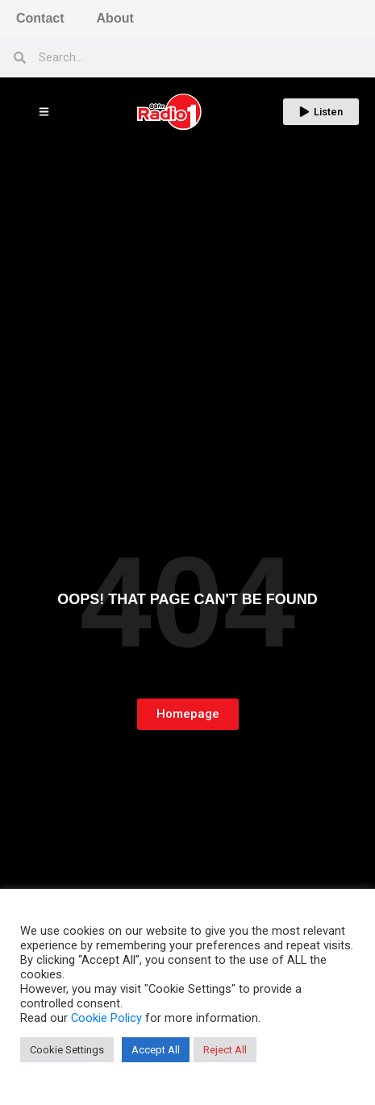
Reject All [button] (225, 1050)
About (115, 18)
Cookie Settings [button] (67, 1050)
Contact (40, 18)
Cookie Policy (106, 1018)
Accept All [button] (155, 1050)
